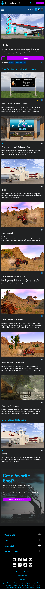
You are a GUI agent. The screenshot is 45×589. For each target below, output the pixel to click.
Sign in (32, 3)
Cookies (22, 579)
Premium (4, 41)
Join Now (25, 58)
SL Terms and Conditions (22, 572)
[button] (12, 3)
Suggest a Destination (17, 499)
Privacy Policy (22, 575)
